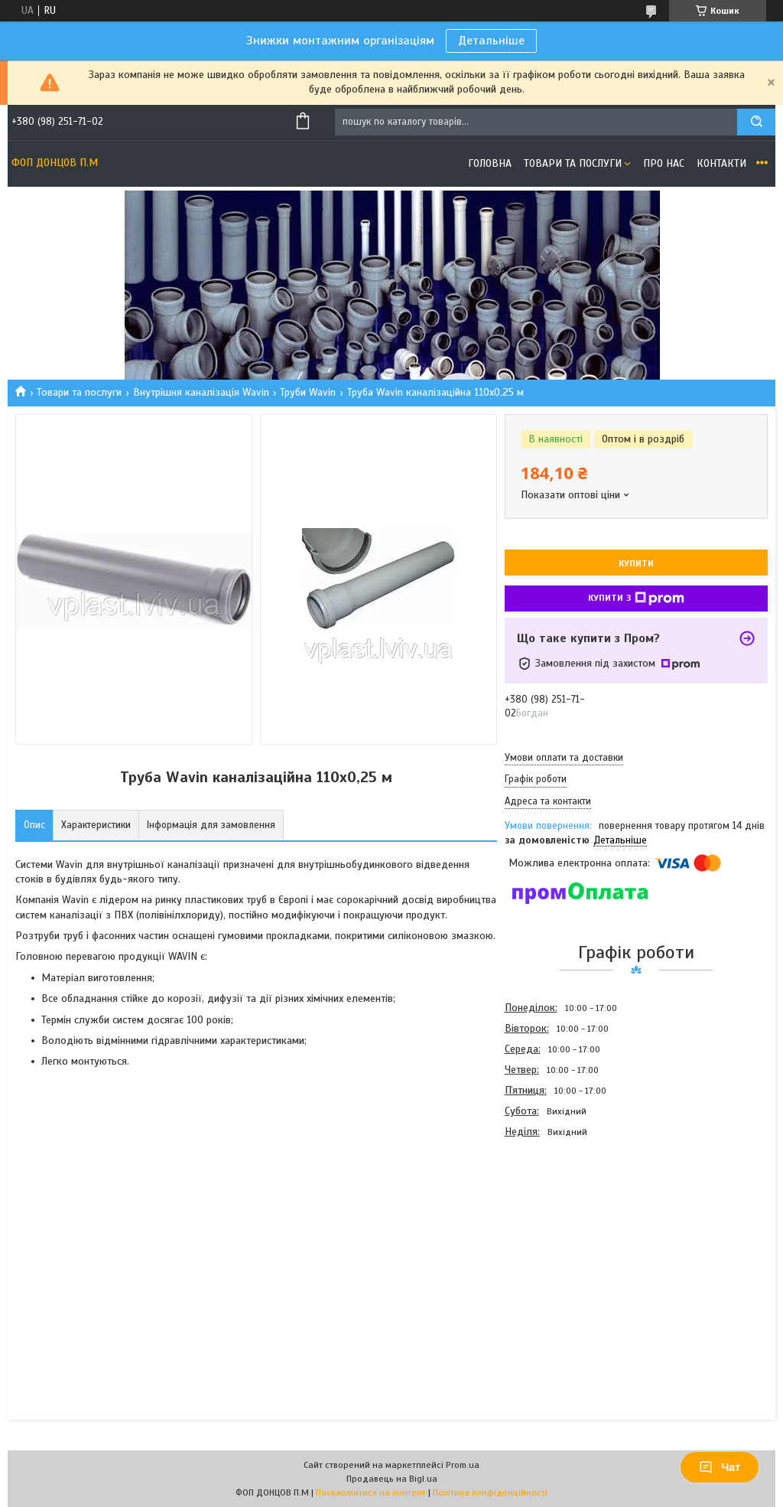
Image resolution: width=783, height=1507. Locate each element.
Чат (719, 1467)
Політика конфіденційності (490, 1492)
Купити (636, 563)
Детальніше (491, 40)
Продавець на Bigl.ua (391, 1478)
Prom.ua (462, 1465)
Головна (490, 163)
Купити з (636, 598)
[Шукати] (756, 122)
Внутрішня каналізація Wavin (201, 392)
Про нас (663, 163)
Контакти (721, 163)
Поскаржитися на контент (371, 1492)
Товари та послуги (573, 163)
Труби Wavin (308, 392)
